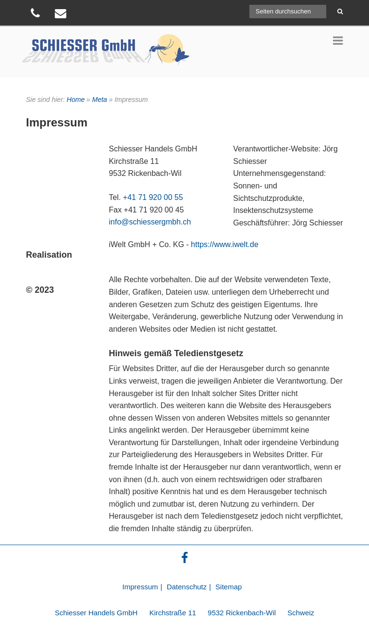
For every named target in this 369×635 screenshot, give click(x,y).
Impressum (140, 587)
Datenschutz (187, 587)
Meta (99, 99)
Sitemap (228, 587)
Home (76, 99)
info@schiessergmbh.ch (150, 222)
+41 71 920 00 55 (153, 197)
